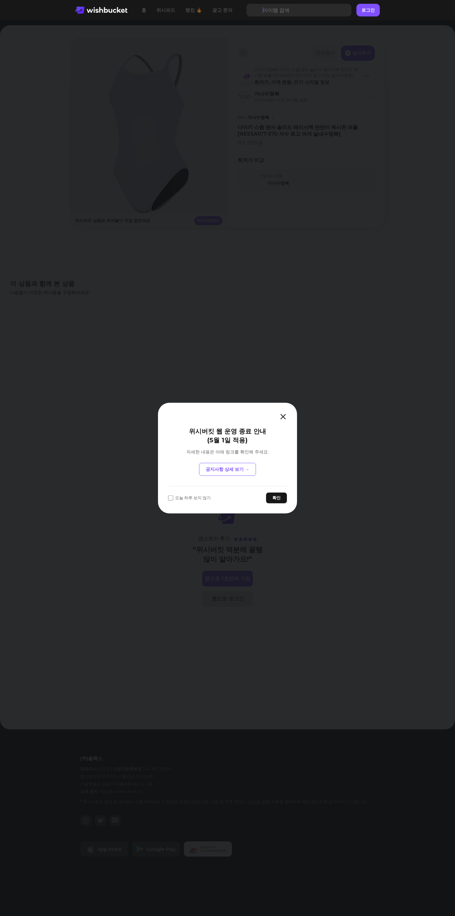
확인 (276, 497)
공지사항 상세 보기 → (227, 469)
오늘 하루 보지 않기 (189, 498)
